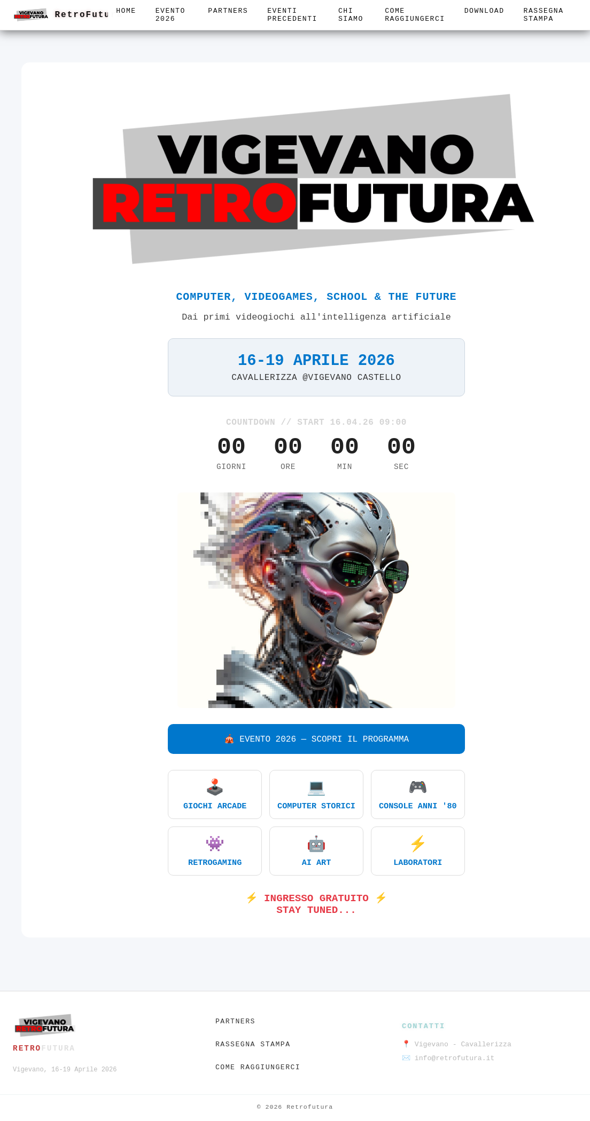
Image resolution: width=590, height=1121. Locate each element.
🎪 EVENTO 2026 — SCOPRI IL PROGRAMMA (316, 739)
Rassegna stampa (544, 15)
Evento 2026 (170, 15)
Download (484, 11)
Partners (228, 11)
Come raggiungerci (415, 15)
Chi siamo (350, 15)
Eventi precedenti (292, 15)
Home (126, 11)
